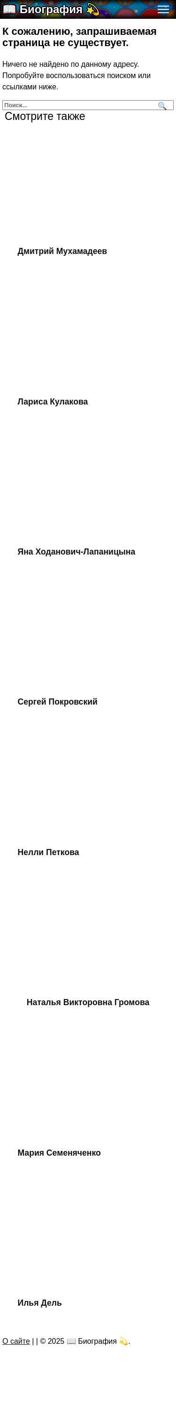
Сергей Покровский (58, 701)
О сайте (16, 1341)
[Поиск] (161, 105)
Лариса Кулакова (53, 401)
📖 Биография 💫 (51, 9)
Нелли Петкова (48, 852)
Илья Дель (40, 1303)
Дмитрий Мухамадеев (62, 251)
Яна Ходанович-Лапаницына (77, 551)
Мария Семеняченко (59, 1153)
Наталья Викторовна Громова (88, 1002)
